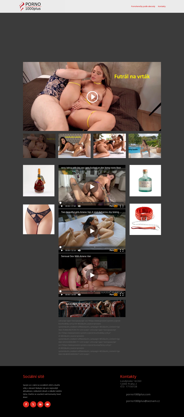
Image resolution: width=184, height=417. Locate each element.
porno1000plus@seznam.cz (143, 401)
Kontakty (162, 6)
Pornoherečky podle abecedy (143, 6)
